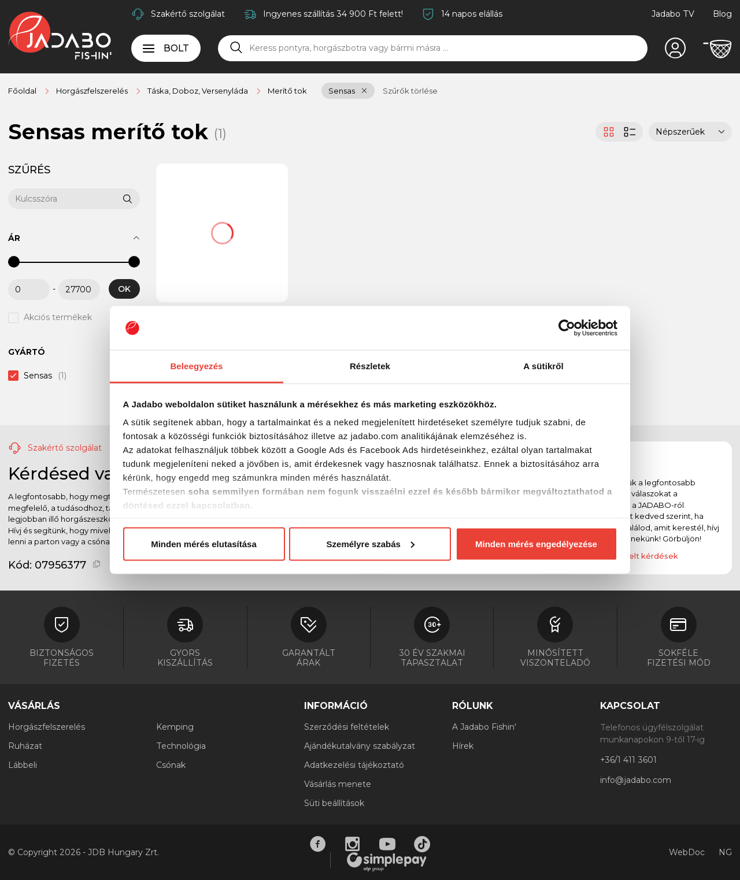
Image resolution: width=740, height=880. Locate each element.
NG (725, 852)
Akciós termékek (58, 318)
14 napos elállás (471, 14)
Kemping (175, 727)
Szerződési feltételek (346, 727)
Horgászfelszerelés (46, 727)
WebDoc (687, 852)
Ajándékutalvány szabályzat (359, 746)
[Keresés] (236, 48)
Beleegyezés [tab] (196, 366)
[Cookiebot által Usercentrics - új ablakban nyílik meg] (566, 328)
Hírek (462, 746)
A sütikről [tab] (543, 366)
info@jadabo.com (635, 780)
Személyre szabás (371, 543)
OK (124, 289)
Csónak (171, 765)
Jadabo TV (673, 14)
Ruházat (25, 746)
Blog (722, 14)
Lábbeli (22, 765)
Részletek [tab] (370, 366)
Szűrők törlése (410, 90)
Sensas (341, 90)
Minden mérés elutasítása (204, 543)
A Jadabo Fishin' (484, 727)
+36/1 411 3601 (628, 760)
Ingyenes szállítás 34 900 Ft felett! (333, 14)
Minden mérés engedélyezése (536, 543)
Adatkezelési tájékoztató (354, 765)
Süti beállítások (334, 803)
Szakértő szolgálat (188, 14)
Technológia (181, 746)
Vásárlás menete (337, 784)
